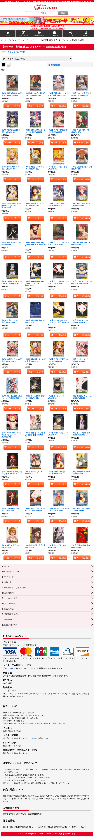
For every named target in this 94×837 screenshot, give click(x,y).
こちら (11, 668)
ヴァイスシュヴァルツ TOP (13, 52)
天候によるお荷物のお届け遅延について (47, 26)
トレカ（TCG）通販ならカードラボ (60, 834)
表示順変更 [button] (54, 65)
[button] (39, 33)
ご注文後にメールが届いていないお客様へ (47, 29)
